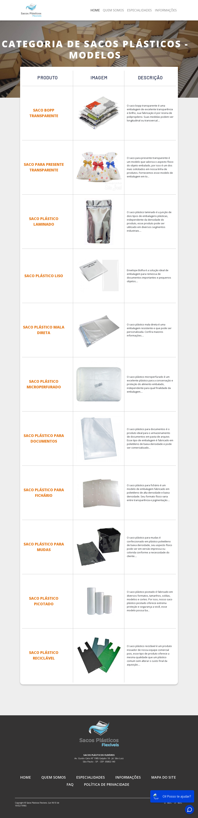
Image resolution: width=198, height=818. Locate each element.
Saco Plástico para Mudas (43, 546)
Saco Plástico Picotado (43, 601)
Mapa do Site (163, 777)
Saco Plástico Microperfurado (43, 384)
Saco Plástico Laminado (43, 221)
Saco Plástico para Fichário (43, 492)
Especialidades (139, 10)
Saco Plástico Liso (43, 275)
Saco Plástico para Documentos (43, 438)
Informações (166, 10)
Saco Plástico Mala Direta (43, 329)
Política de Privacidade (106, 784)
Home (95, 10)
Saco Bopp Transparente (43, 113)
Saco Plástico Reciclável (43, 655)
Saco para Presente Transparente (44, 167)
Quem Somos (113, 10)
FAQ (70, 784)
